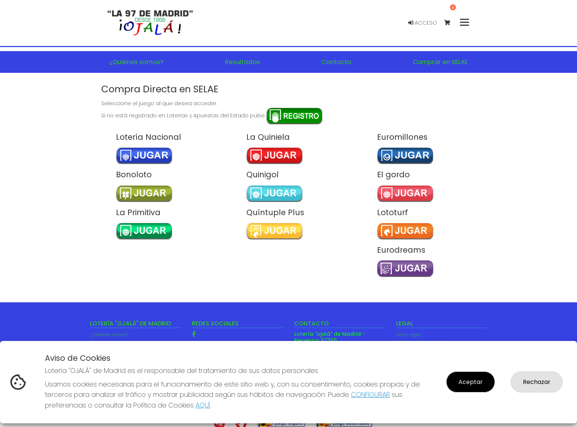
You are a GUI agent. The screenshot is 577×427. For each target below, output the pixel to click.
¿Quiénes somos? (109, 334)
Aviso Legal (409, 334)
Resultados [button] (242, 61)
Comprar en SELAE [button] (440, 61)
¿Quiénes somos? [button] (136, 61)
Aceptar (470, 382)
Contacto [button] (336, 61)
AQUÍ (203, 405)
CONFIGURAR (370, 394)
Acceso (422, 22)
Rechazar (536, 382)
